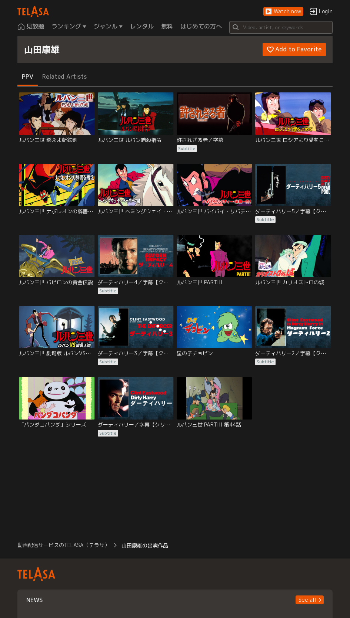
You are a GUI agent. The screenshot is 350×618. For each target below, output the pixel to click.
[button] (283, 11)
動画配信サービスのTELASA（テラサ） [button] (63, 545)
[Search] (281, 27)
